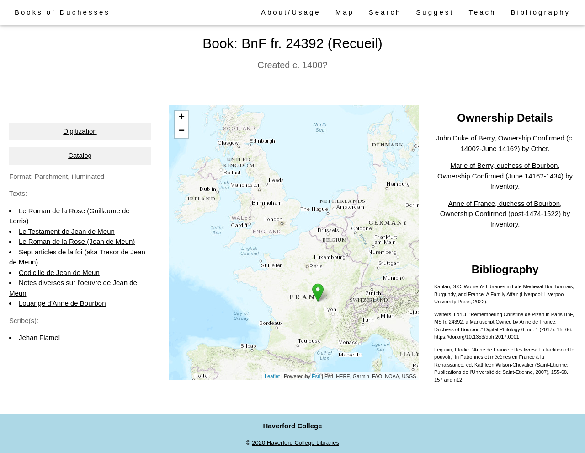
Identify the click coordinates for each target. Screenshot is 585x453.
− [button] (182, 131)
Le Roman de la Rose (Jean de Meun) (77, 241)
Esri (316, 376)
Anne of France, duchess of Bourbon (504, 203)
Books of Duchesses (62, 12)
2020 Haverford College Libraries (295, 442)
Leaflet (272, 376)
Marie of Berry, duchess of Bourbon (504, 165)
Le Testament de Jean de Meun (67, 231)
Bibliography (540, 12)
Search (385, 12)
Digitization (79, 131)
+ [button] (182, 117)
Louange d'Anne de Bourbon (62, 303)
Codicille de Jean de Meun (59, 272)
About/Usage (291, 12)
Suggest (435, 12)
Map (344, 12)
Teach (482, 12)
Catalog (80, 155)
